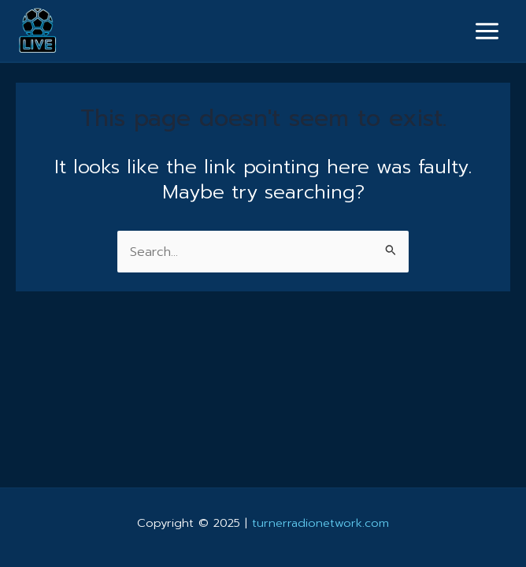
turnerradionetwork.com (320, 523)
